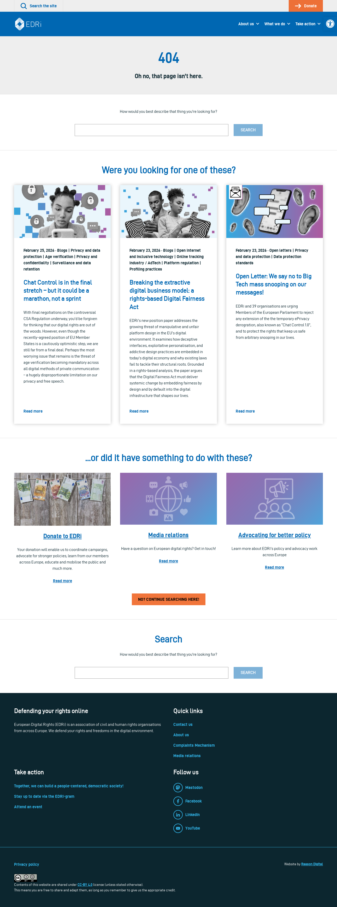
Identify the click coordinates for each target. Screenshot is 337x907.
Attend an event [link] (28, 807)
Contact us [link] (183, 724)
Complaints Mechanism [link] (194, 745)
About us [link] (246, 24)
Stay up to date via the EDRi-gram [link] (44, 796)
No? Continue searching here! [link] (168, 599)
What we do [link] (274, 24)
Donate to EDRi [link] (62, 536)
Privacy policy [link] (26, 864)
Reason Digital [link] (312, 864)
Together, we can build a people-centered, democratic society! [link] (68, 786)
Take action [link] (305, 24)
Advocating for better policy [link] (274, 534)
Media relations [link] (168, 534)
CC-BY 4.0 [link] (85, 885)
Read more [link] (62, 581)
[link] (330, 23)
